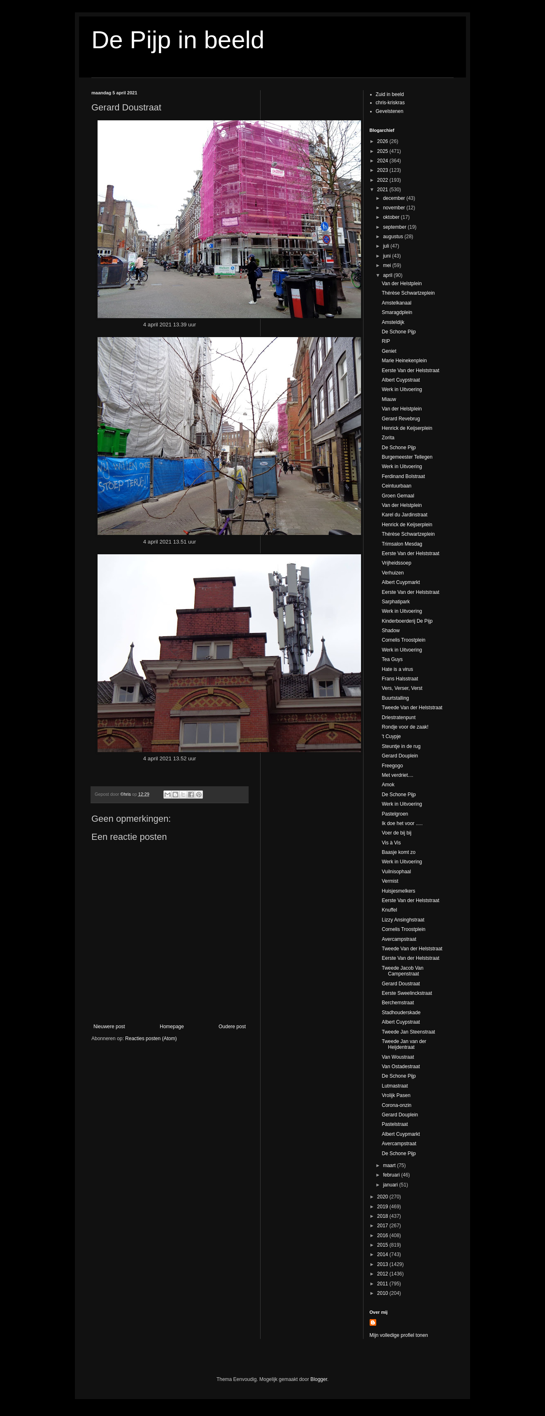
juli (386, 246)
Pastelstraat (395, 1124)
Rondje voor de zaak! (405, 727)
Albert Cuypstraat (401, 380)
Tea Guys (392, 659)
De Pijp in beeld (177, 40)
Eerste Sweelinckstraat (407, 993)
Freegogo (392, 766)
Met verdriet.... (397, 775)
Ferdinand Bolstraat (403, 476)
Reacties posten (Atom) (151, 1038)
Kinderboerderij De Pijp (407, 621)
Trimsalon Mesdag (402, 544)
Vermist (390, 881)
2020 (383, 1197)
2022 (383, 180)
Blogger (318, 1379)
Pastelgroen (395, 814)
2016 (383, 1235)
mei (387, 265)
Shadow (390, 630)
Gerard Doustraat (401, 984)
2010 (383, 1293)
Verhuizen (392, 573)
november (394, 208)
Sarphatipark (396, 602)
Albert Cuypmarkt (401, 582)
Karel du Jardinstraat (404, 515)
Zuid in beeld (390, 94)
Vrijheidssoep (396, 563)
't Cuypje (391, 736)
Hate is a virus (397, 669)
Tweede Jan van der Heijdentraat (404, 1044)
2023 (383, 170)
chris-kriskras (390, 102)
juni (387, 256)
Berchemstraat (398, 1003)
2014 (383, 1254)
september (395, 227)
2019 (383, 1207)
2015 (383, 1245)
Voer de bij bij (396, 833)
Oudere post (232, 1026)
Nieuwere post (109, 1026)
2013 (383, 1264)
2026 (383, 141)
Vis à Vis (391, 843)
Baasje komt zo (398, 852)
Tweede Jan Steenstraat (408, 1032)
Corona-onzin (396, 1105)
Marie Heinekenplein (404, 360)
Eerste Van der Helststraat (410, 370)
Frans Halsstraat (400, 679)
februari (392, 1175)
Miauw (389, 399)
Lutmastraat (395, 1086)
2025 (383, 151)
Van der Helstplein (402, 283)
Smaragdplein (397, 312)
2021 (383, 189)
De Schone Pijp (399, 332)
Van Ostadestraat (401, 1066)
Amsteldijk (393, 322)
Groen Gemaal (398, 496)
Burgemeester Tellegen (407, 457)
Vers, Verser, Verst (402, 688)
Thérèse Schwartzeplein (408, 293)
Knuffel (389, 910)
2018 (383, 1216)
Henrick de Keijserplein (407, 428)
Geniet (389, 351)
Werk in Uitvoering (402, 389)
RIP (386, 341)
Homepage (172, 1026)
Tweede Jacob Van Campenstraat (402, 971)
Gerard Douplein (400, 756)
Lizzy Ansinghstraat (403, 920)
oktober (392, 217)
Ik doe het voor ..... (402, 823)
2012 (383, 1274)
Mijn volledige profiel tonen (399, 1335)
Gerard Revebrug (401, 419)
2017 (383, 1225)
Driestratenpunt (398, 717)
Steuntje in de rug (401, 746)
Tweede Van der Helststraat (412, 707)
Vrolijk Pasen (396, 1095)
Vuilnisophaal (396, 871)
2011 (383, 1284)
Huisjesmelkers (398, 891)
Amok (388, 785)
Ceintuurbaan (396, 486)
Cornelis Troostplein (403, 640)
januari (391, 1185)
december (394, 198)
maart (390, 1165)
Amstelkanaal (396, 303)
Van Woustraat (398, 1057)
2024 (383, 161)
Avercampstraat (399, 939)
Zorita (388, 438)
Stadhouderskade (401, 1012)
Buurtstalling (395, 698)
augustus (393, 236)
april (388, 275)
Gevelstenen (389, 111)
